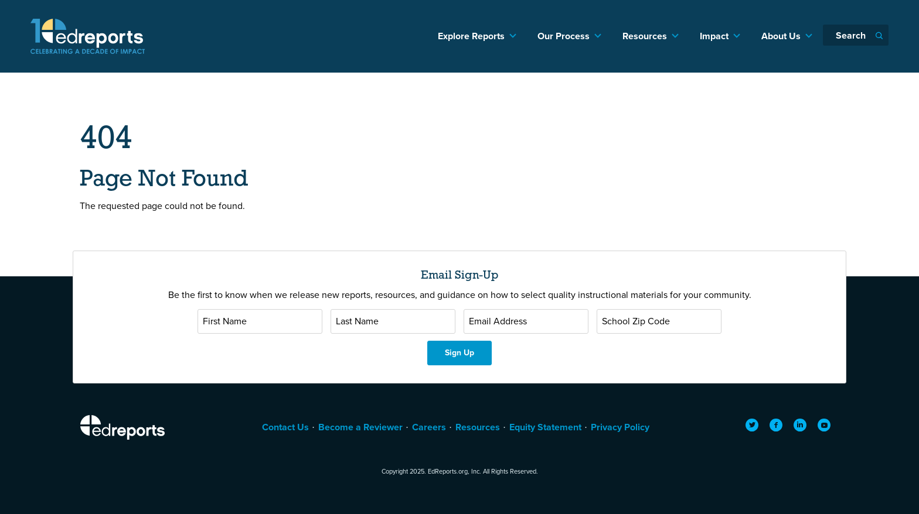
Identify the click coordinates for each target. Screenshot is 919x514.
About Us (781, 36)
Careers (429, 427)
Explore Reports (471, 36)
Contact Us (285, 427)
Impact (714, 36)
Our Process (563, 36)
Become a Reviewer (360, 427)
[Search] (856, 35)
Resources (644, 36)
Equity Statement (545, 427)
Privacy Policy (620, 427)
